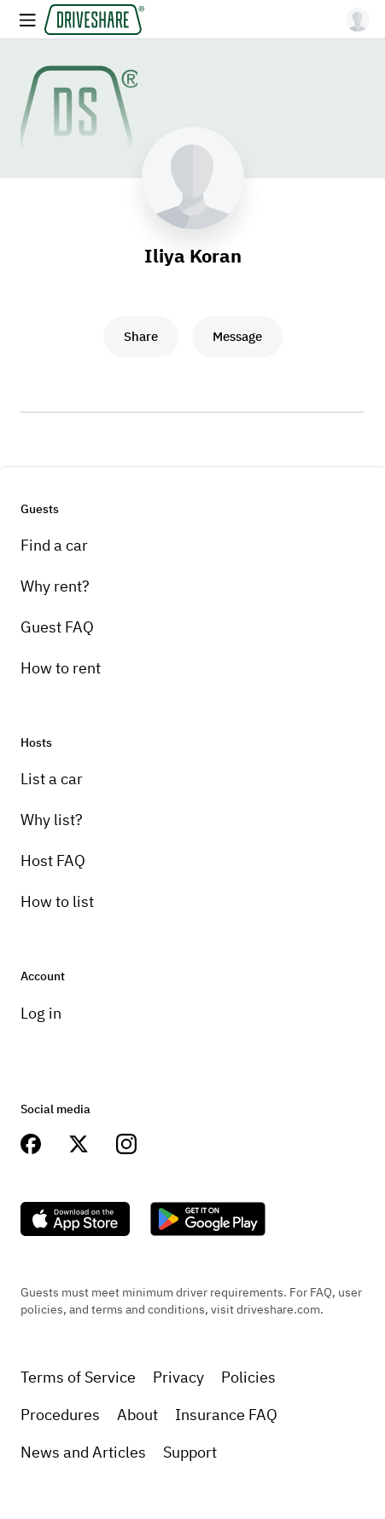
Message (237, 336)
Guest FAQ (57, 627)
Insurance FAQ (226, 1414)
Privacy (178, 1377)
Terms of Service (78, 1377)
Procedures (60, 1414)
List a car (51, 778)
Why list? (51, 819)
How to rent (60, 668)
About (137, 1414)
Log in (40, 1013)
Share (141, 336)
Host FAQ (52, 860)
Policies (248, 1377)
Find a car (54, 545)
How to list (57, 901)
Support (190, 1452)
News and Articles (83, 1452)
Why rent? (55, 586)
